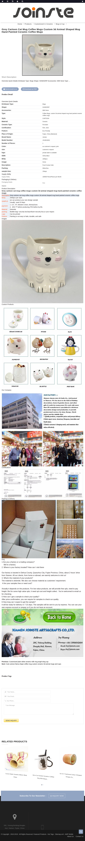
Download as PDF (30, 89)
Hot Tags (51, 834)
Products (28, 24)
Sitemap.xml (59, 834)
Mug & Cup (60, 24)
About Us (70, 836)
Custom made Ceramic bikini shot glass (13, 775)
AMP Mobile (69, 834)
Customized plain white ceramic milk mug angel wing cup (28, 662)
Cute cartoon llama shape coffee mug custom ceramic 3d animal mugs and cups (33, 664)
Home (20, 24)
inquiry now (58, 796)
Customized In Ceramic (44, 24)
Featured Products (40, 834)
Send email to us (11, 89)
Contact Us (79, 836)
